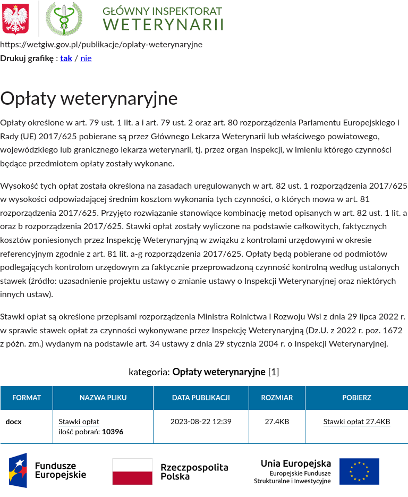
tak (66, 58)
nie (85, 58)
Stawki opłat (78, 421)
